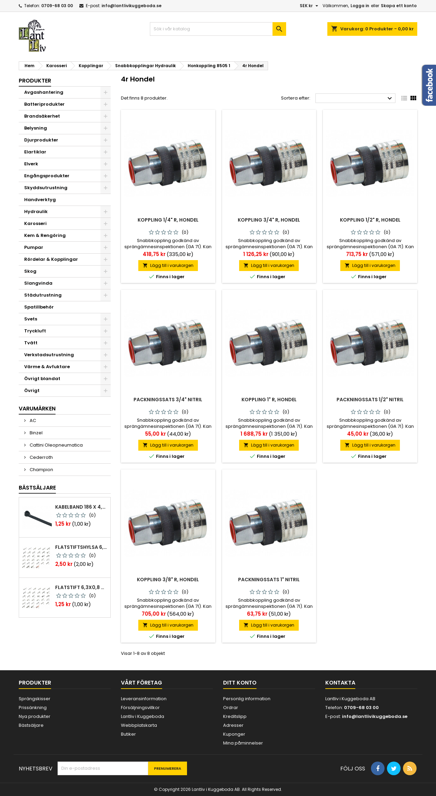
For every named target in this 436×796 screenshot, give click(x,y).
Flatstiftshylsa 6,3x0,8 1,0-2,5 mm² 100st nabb (81, 547)
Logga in (360, 6)
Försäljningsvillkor (140, 707)
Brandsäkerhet (42, 116)
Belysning (35, 128)
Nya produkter (34, 716)
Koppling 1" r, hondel (269, 399)
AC (32, 420)
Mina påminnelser (243, 743)
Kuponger (234, 734)
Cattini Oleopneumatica (56, 445)
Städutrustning (43, 295)
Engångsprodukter (46, 175)
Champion (41, 469)
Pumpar (33, 247)
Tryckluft (35, 331)
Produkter (35, 81)
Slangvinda (38, 283)
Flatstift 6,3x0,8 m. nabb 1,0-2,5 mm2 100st (81, 587)
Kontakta (340, 683)
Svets (30, 319)
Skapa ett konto (399, 6)
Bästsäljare (37, 488)
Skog (30, 271)
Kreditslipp (235, 716)
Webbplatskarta (139, 725)
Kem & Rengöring (45, 235)
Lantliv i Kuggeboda (142, 716)
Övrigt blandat (42, 378)
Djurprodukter (41, 140)
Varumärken (37, 408)
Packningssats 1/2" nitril (370, 399)
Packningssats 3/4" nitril (168, 399)
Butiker (128, 734)
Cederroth (41, 457)
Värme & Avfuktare (47, 366)
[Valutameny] (310, 6)
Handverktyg (40, 199)
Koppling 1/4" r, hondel (168, 219)
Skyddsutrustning (45, 187)
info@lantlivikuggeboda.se (131, 6)
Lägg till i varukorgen (168, 265)
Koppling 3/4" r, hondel (269, 219)
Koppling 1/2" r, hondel (370, 219)
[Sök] (218, 29)
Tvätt (30, 343)
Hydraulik (36, 211)
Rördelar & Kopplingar (51, 259)
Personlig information (246, 698)
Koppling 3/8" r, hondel (168, 579)
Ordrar (230, 707)
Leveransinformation (144, 698)
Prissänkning (33, 707)
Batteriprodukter (44, 104)
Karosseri (35, 223)
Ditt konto (239, 683)
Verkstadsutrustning (49, 354)
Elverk (31, 164)
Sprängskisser (34, 698)
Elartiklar (35, 152)
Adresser (233, 725)
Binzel (36, 433)
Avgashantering (43, 92)
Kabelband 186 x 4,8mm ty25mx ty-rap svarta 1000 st (81, 507)
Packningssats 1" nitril (269, 579)
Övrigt (32, 390)
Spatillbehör (39, 307)
